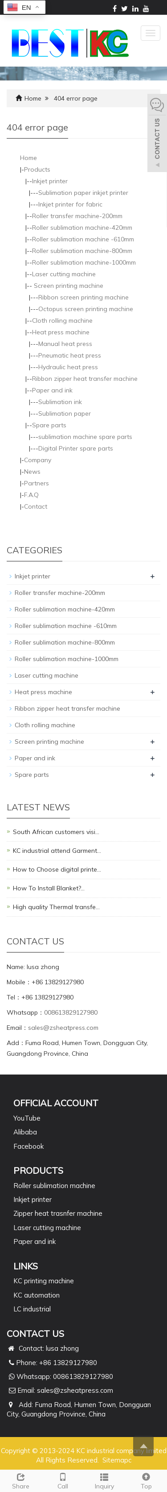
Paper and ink (52, 390)
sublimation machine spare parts (85, 437)
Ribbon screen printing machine (83, 297)
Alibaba (25, 1132)
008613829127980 (71, 1012)
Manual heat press (65, 344)
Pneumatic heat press (69, 355)
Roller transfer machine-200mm (77, 216)
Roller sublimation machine (54, 1185)
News (32, 472)
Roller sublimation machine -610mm (83, 239)
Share (21, 1480)
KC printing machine (43, 1281)
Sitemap (115, 1460)
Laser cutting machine (64, 274)
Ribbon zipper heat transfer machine (85, 379)
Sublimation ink (60, 402)
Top (146, 1480)
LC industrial (32, 1309)
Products (37, 169)
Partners (36, 483)
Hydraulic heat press (68, 367)
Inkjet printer (50, 181)
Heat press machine (61, 332)
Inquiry (105, 1480)
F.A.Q (31, 495)
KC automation (36, 1295)
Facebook (28, 1146)
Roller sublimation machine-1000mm (84, 262)
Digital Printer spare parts (75, 448)
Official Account (55, 1102)
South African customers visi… (56, 832)
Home (32, 98)
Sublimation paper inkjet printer (83, 193)
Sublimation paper (64, 413)
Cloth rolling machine (62, 320)
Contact (35, 506)
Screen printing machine (67, 286)
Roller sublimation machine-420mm (82, 227)
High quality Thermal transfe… (56, 907)
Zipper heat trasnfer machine (57, 1213)
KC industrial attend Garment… (57, 851)
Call (63, 1480)
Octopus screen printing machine (85, 309)
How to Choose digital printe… (57, 869)
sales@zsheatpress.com (63, 1028)
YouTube (27, 1118)
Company (37, 460)
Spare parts (49, 425)
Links (25, 1266)
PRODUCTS (38, 1170)
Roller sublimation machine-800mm (82, 251)
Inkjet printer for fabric (70, 204)
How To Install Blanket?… (49, 888)
